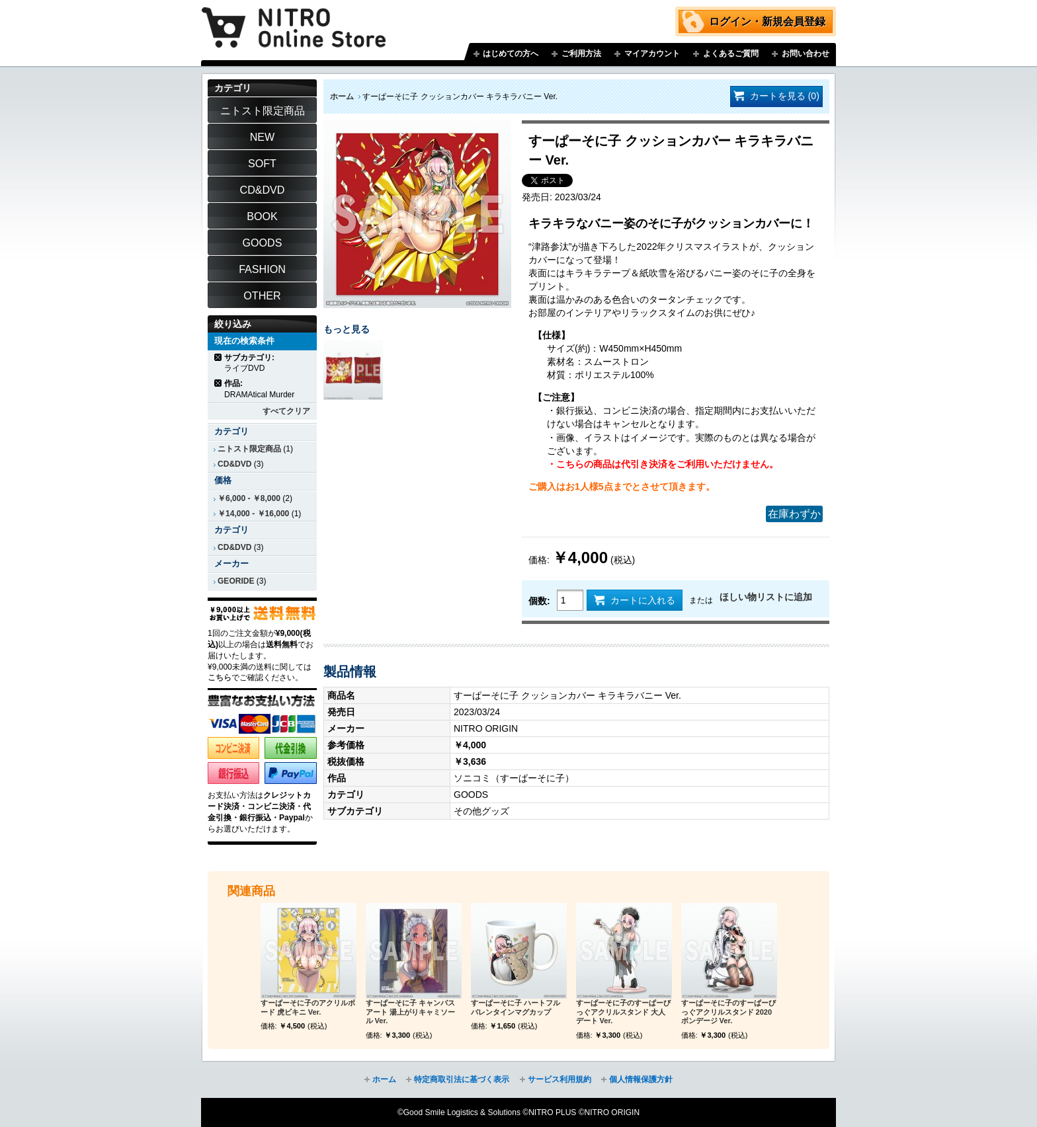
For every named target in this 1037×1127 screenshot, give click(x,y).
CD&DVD (234, 464)
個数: (539, 601)
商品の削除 (218, 357)
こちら (219, 677)
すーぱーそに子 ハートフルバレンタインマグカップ (515, 1007)
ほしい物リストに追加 (766, 597)
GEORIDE (236, 581)
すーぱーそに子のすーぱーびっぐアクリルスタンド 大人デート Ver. (623, 1012)
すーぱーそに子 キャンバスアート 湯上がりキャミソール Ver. (410, 1012)
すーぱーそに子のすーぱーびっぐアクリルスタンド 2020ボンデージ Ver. (728, 1012)
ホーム (342, 96)
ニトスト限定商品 (249, 448)
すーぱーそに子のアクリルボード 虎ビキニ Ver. (308, 1007)
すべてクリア (286, 411)
